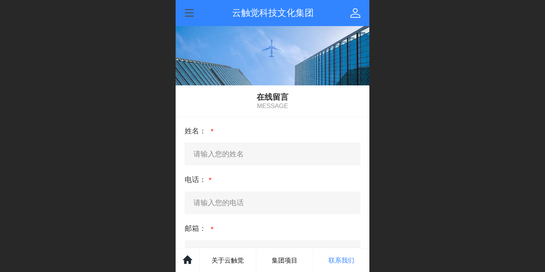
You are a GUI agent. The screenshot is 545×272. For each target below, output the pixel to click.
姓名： (196, 131)
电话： (195, 180)
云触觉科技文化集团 (273, 13)
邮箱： (196, 228)
